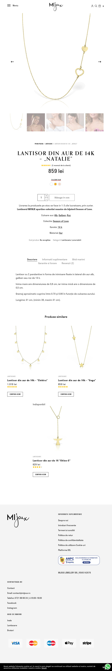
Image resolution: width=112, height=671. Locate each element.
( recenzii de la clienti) (61, 165)
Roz (69, 215)
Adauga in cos (62, 197)
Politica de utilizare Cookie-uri (71, 545)
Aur (61, 233)
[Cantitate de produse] (41, 197)
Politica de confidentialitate (70, 540)
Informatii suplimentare (54, 259)
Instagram (12, 607)
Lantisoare (48, 144)
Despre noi (63, 520)
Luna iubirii (76, 240)
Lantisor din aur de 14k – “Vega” (77, 380)
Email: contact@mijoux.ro (18, 593)
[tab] (32, 259)
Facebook (11, 602)
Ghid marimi (78, 259)
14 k (60, 227)
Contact (11, 588)
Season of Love (61, 221)
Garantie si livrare (47, 263)
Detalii (44, 668)
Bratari (10, 630)
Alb (56, 215)
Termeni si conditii (66, 530)
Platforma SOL (64, 550)
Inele (9, 620)
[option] (51, 184)
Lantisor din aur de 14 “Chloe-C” (52, 460)
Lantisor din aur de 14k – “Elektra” (27, 380)
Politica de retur (65, 535)
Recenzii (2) (68, 263)
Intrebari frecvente (67, 525)
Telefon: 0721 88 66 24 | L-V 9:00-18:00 (24, 597)
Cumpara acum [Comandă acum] (15, 394)
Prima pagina (39, 144)
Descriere (32, 259)
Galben (62, 215)
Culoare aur (56, 180)
